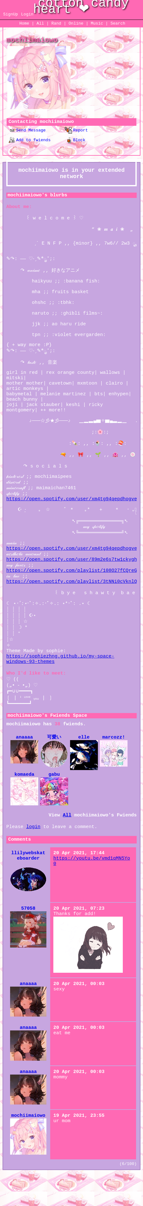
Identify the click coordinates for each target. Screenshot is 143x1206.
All (41, 23)
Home (24, 23)
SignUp (10, 14)
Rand (56, 23)
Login (27, 14)
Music (97, 23)
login (33, 856)
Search (117, 23)
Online (76, 23)
